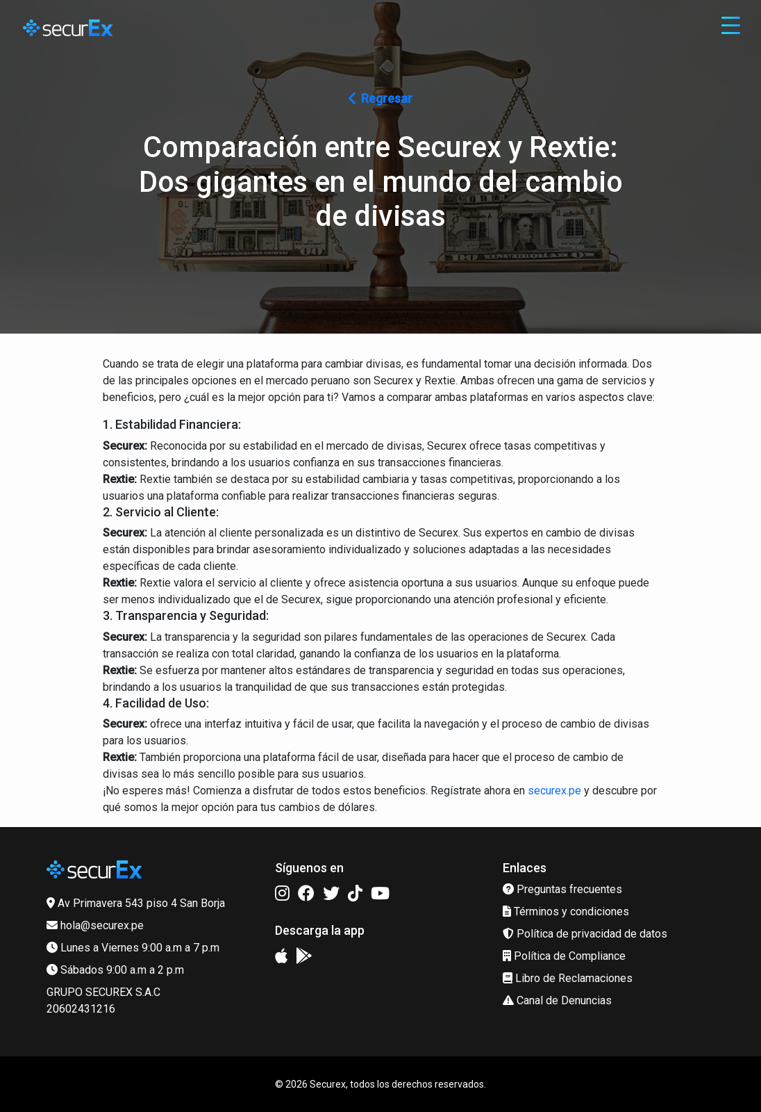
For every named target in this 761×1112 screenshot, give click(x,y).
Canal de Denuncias (557, 1000)
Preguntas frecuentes (562, 889)
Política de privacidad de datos (585, 933)
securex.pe (554, 790)
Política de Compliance (564, 956)
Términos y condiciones (566, 911)
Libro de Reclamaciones (568, 978)
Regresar (380, 98)
